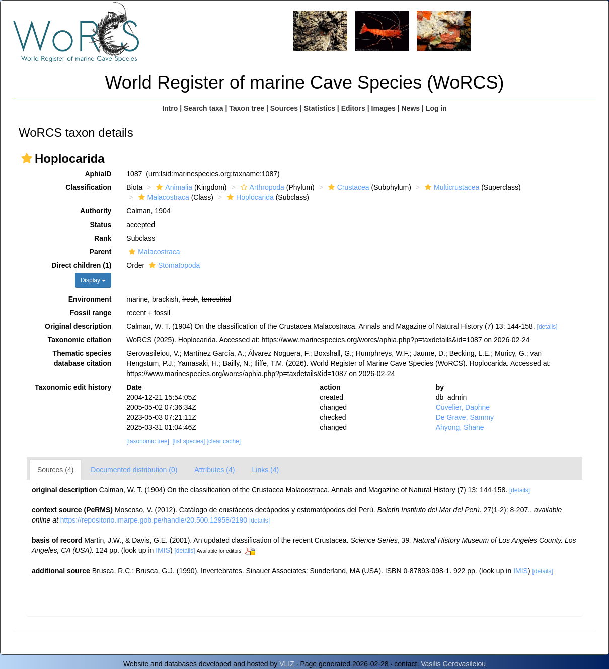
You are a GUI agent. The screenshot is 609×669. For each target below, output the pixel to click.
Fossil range (90, 313)
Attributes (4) (214, 470)
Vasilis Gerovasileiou (453, 664)
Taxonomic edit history (73, 387)
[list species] (189, 441)
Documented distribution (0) (134, 470)
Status (101, 224)
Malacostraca (162, 197)
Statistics (319, 108)
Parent (101, 252)
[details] (547, 326)
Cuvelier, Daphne (463, 407)
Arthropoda (261, 187)
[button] (27, 158)
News (411, 108)
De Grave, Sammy (465, 417)
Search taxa (203, 108)
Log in (436, 108)
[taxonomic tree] (147, 441)
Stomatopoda (173, 265)
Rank (102, 238)
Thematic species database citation (82, 358)
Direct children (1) (81, 265)
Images (383, 108)
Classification (88, 187)
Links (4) (265, 470)
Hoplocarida (249, 197)
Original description (78, 326)
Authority (95, 211)
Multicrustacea (450, 187)
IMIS (163, 550)
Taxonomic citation (80, 340)
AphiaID (98, 174)
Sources (284, 108)
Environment (90, 299)
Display (93, 280)
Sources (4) (55, 470)
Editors (353, 108)
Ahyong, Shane (460, 427)
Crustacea (347, 187)
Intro (170, 108)
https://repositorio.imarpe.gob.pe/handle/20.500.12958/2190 (153, 520)
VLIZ (286, 664)
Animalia (173, 187)
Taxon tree (246, 108)
